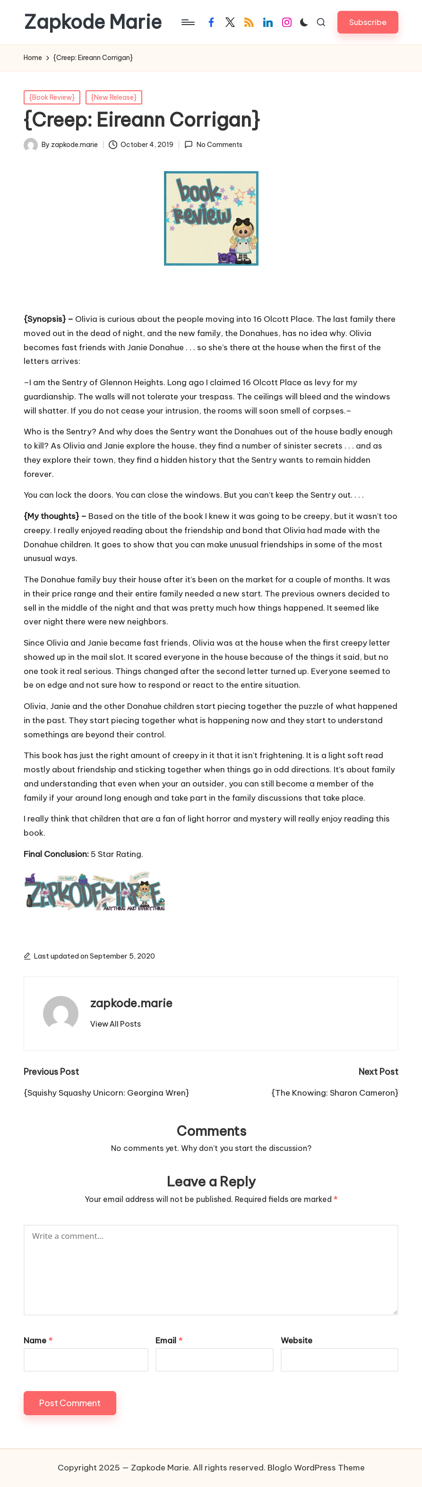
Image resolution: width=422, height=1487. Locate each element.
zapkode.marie (131, 1003)
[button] (367, 22)
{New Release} (114, 97)
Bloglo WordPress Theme (316, 1467)
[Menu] (187, 22)
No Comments (213, 144)
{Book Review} (52, 97)
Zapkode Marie (93, 22)
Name (38, 1340)
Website (296, 1340)
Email (168, 1340)
